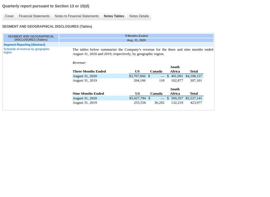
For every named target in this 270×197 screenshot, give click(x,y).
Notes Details (139, 16)
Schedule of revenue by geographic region (27, 50)
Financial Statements (34, 16)
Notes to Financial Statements (77, 16)
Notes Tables (114, 16)
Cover (9, 16)
